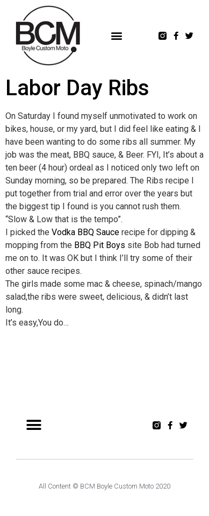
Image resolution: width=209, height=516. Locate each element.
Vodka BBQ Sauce (85, 232)
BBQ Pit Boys (99, 245)
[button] (117, 36)
